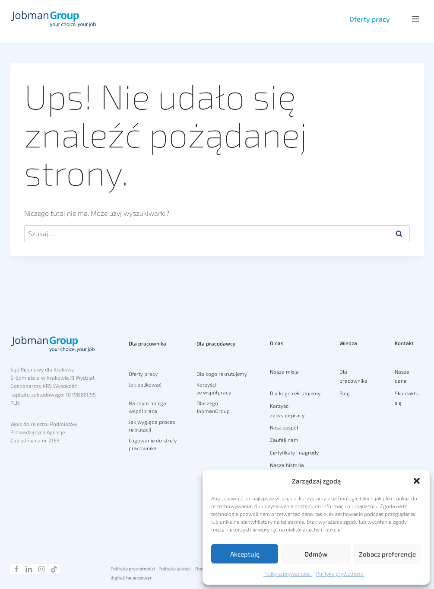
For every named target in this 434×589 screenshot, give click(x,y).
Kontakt (404, 340)
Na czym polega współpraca (147, 403)
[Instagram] (41, 569)
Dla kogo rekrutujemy (221, 369)
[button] (416, 481)
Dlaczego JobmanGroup (213, 403)
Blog (344, 393)
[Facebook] (16, 569)
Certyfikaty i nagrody (294, 452)
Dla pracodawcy (215, 339)
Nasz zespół (284, 428)
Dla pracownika (147, 339)
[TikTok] (54, 569)
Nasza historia (287, 465)
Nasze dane (402, 376)
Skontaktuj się (407, 398)
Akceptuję (245, 554)
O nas (276, 340)
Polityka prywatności (287, 573)
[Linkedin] (29, 569)
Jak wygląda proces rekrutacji (152, 422)
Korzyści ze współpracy (213, 384)
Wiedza (348, 340)
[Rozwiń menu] (415, 19)
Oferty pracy (368, 19)
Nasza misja (284, 371)
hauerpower (139, 577)
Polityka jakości (175, 568)
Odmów (315, 554)
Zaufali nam (284, 440)
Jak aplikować (145, 381)
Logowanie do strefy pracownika (153, 440)
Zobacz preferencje (387, 554)
